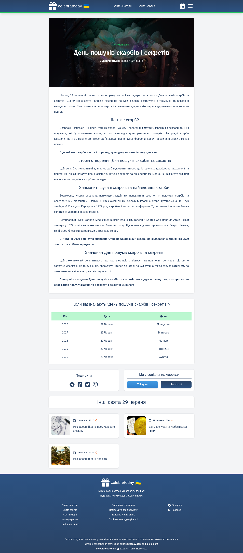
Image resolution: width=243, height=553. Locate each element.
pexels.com (151, 544)
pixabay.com (134, 544)
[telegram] (72, 384)
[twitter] (87, 384)
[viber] (95, 384)
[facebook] (79, 384)
